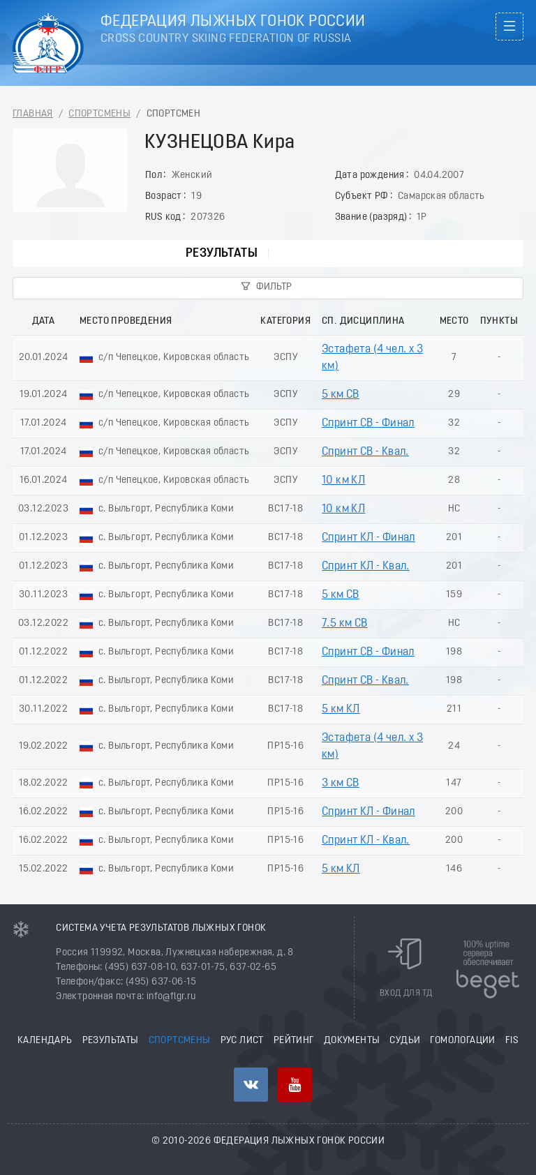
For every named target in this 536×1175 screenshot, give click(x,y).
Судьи (404, 1040)
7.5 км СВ (345, 623)
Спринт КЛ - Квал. (366, 566)
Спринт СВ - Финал (368, 423)
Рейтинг (294, 1040)
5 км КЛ (341, 709)
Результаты (222, 253)
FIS (512, 1040)
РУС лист (242, 1040)
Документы (352, 1040)
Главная (33, 114)
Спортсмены (99, 114)
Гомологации (462, 1040)
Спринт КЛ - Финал (368, 538)
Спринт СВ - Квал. (365, 452)
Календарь (45, 1040)
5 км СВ (340, 395)
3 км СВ (340, 783)
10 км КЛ (343, 480)
